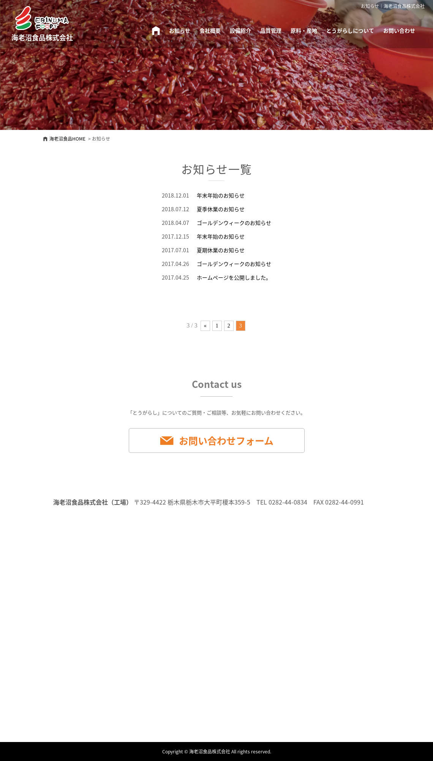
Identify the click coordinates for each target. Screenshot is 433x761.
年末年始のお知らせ (221, 195)
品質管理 (270, 30)
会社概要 (210, 30)
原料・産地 (304, 30)
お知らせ (179, 30)
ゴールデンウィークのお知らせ (234, 222)
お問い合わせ (399, 30)
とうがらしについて (350, 30)
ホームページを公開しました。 (234, 277)
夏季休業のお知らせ (221, 209)
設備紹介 (240, 30)
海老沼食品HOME (67, 138)
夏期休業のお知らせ (221, 250)
